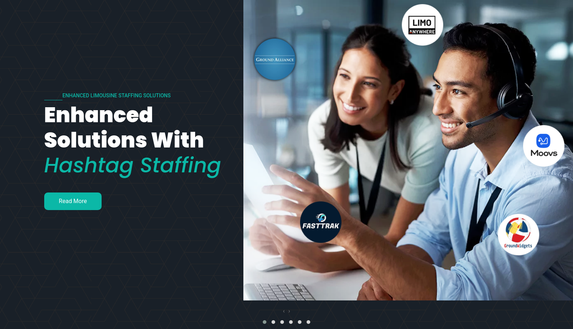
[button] (264, 322)
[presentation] (284, 311)
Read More (73, 201)
